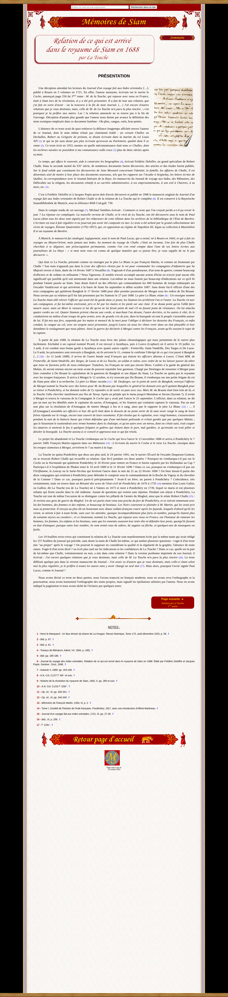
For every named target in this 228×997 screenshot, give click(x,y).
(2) (42, 145)
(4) (121, 161)
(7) (86, 210)
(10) (41, 356)
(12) (184, 407)
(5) (46, 187)
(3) (114, 150)
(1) (40, 141)
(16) (181, 557)
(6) (154, 199)
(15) (191, 496)
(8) (108, 270)
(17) (142, 566)
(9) (166, 295)
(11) (109, 381)
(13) (108, 443)
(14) (159, 483)
